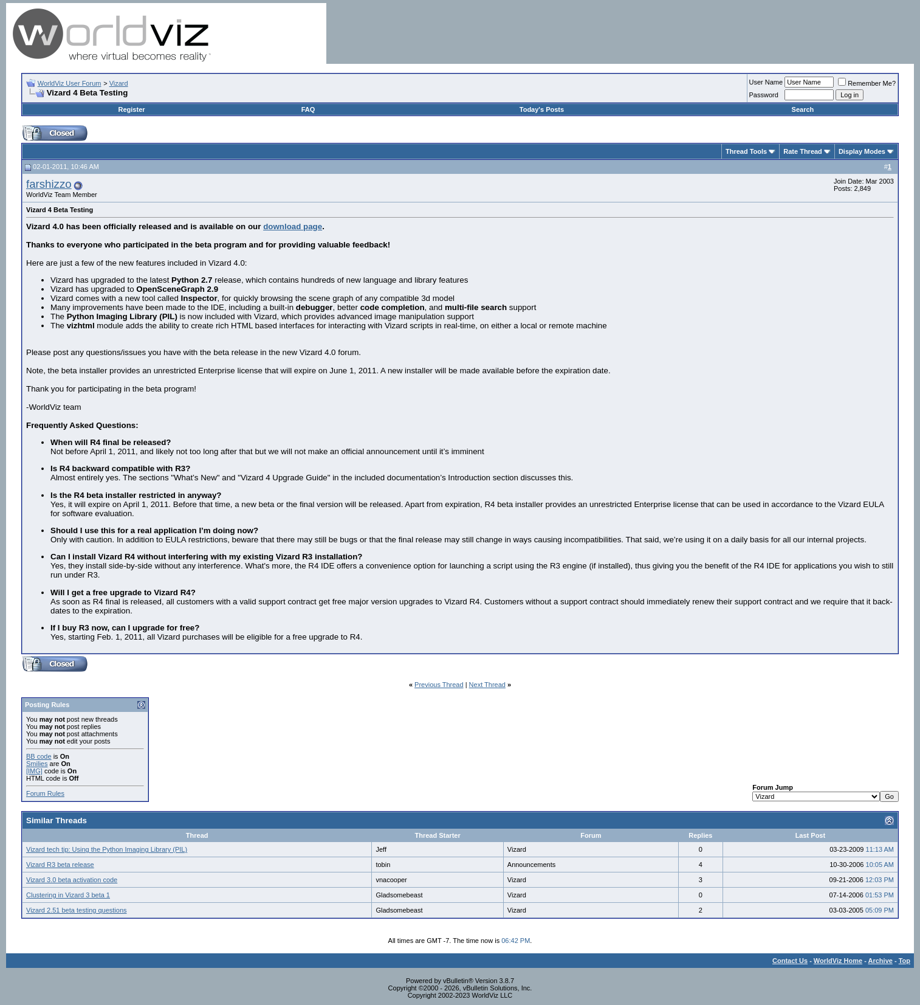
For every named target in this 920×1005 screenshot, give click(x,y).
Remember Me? (867, 83)
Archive (880, 960)
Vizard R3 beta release (60, 864)
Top (904, 960)
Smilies (36, 763)
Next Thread (487, 684)
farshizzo (49, 184)
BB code (39, 756)
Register (131, 109)
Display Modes (862, 151)
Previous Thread (439, 684)
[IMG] (34, 771)
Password (763, 94)
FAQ (308, 109)
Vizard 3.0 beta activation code (71, 879)
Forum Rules (45, 793)
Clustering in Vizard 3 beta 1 (68, 895)
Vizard (118, 83)
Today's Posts (542, 109)
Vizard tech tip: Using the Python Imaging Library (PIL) (106, 849)
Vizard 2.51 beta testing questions (76, 910)
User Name (766, 82)
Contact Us (790, 960)
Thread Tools (746, 151)
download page (292, 226)
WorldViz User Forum (69, 83)
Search (803, 109)
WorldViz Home (838, 960)
